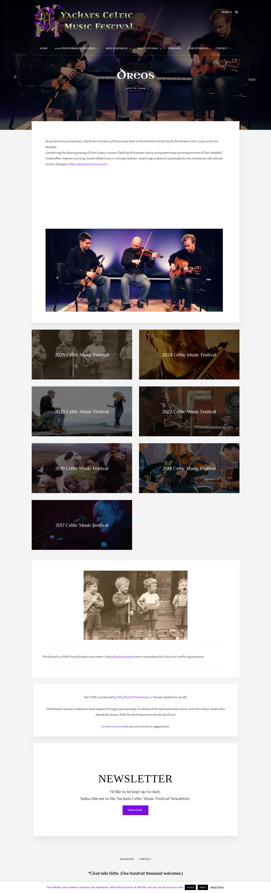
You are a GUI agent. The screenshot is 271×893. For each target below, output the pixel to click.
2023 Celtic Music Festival (82, 411)
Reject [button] (203, 887)
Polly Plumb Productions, (133, 697)
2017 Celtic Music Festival (81, 525)
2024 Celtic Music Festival (189, 354)
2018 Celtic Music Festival (189, 468)
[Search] (236, 12)
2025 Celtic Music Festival (82, 354)
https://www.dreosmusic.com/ (88, 164)
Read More (217, 887)
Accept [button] (190, 887)
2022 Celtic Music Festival (189, 411)
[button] (101, 48)
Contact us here (111, 726)
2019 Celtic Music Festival (81, 468)
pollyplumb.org (121, 656)
